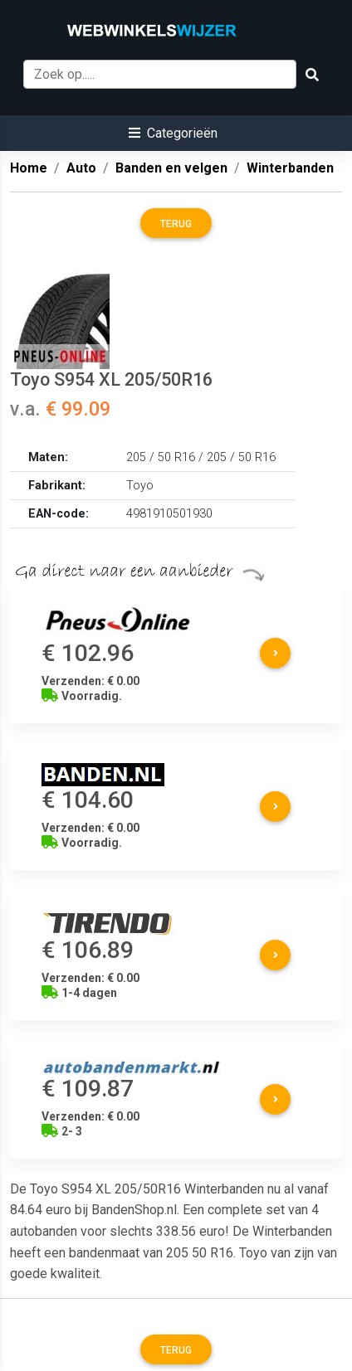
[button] (173, 133)
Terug (176, 224)
